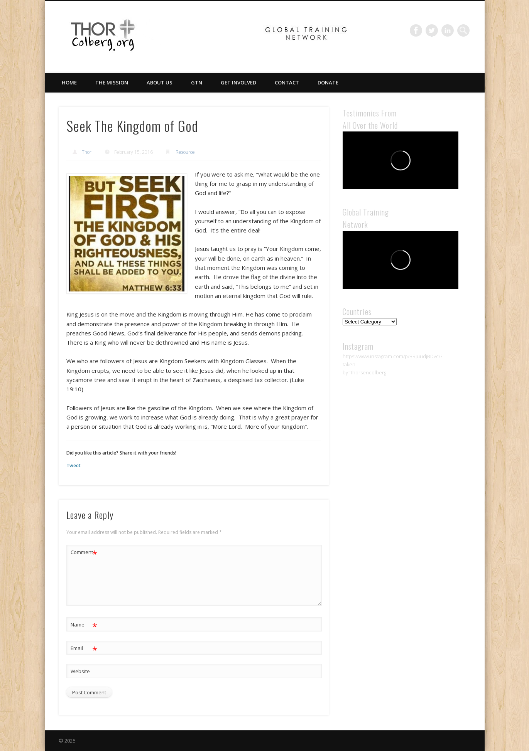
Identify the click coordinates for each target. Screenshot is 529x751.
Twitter (432, 30)
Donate (328, 82)
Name (84, 624)
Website (80, 671)
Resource (185, 152)
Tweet (73, 465)
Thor (86, 152)
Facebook (416, 30)
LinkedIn (447, 30)
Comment (84, 552)
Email (84, 648)
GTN (196, 82)
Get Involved (238, 82)
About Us (159, 82)
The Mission (111, 82)
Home (69, 82)
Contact (287, 82)
